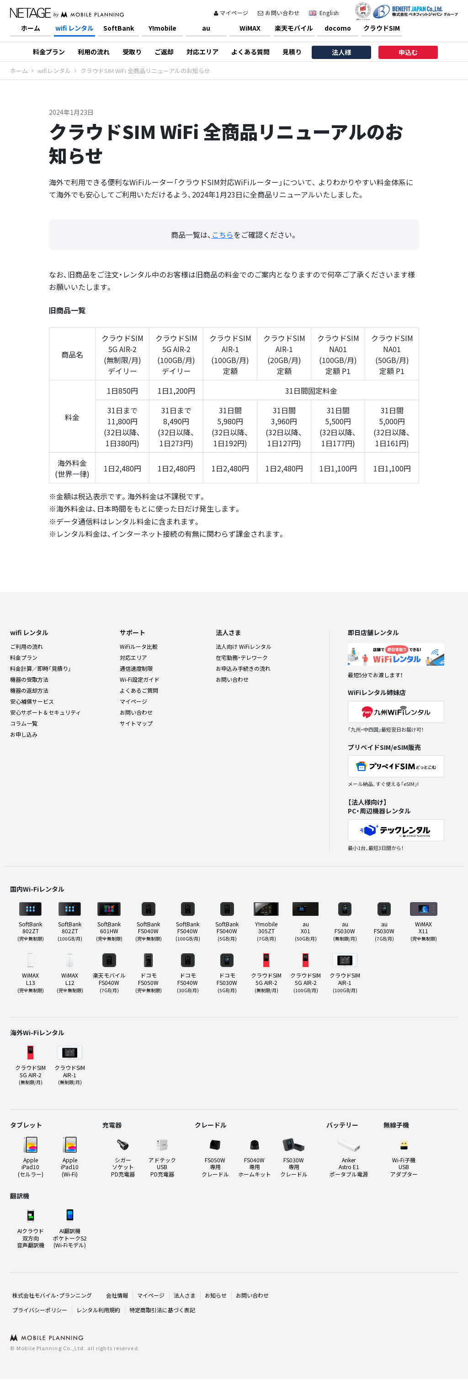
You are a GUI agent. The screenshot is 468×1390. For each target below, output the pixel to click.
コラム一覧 (23, 723)
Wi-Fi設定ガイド (140, 679)
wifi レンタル (74, 27)
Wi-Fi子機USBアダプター (404, 1167)
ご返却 (164, 51)
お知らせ (216, 1295)
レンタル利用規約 (98, 1310)
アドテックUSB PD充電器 (162, 1167)
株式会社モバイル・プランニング (52, 1295)
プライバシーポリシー (39, 1310)
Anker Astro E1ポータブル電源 (349, 1167)
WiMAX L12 (70, 982)
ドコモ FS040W (188, 982)
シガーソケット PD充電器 (123, 1167)
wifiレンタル (54, 70)
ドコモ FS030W (227, 982)
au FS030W (345, 931)
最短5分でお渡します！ (375, 675)
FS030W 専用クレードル (294, 1167)
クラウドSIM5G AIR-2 (266, 982)
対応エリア (202, 51)
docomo (337, 27)
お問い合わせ (279, 12)
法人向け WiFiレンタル (243, 646)
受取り (132, 51)
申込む (408, 52)
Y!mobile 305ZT (266, 931)
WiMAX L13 (30, 982)
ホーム (30, 27)
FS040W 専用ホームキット (254, 1167)
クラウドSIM (381, 27)
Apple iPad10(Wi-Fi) (70, 1167)
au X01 (306, 931)
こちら (223, 234)
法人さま (185, 1295)
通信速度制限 (136, 668)
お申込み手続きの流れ (243, 668)
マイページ (231, 12)
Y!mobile (162, 27)
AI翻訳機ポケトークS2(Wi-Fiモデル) (70, 1238)
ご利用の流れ (26, 646)
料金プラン (49, 51)
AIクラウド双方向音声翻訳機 (30, 1238)
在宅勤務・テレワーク (242, 657)
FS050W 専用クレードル (215, 1167)
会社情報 (117, 1295)
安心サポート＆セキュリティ (45, 712)
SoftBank (118, 27)
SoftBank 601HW (109, 931)
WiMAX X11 (423, 931)
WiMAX (250, 27)
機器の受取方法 (29, 679)
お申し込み (23, 734)
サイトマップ (136, 723)
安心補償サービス (32, 701)
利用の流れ (94, 51)
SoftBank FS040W (148, 931)
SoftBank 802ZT (30, 931)
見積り (292, 51)
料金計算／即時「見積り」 (40, 668)
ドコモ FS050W (148, 982)
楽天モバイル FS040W (109, 982)
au (206, 27)
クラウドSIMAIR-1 (345, 982)
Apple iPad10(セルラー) (30, 1167)
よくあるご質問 (139, 690)
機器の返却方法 (29, 690)
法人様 (341, 52)
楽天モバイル (294, 27)
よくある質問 (250, 51)
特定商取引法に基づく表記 (162, 1310)
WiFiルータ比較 (139, 646)
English (329, 12)
